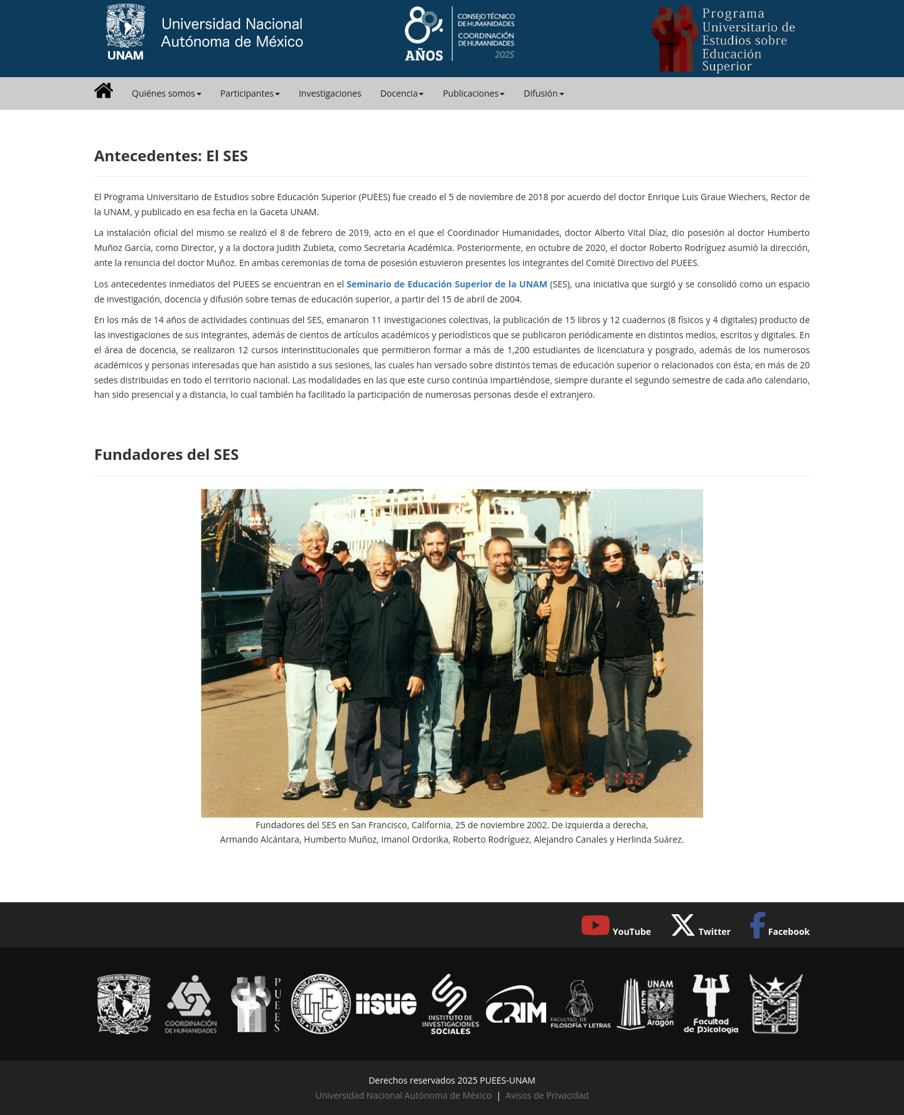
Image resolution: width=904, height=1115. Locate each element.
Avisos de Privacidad (546, 1095)
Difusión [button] (544, 93)
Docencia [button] (402, 93)
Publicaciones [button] (474, 93)
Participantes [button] (250, 93)
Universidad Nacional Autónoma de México (403, 1095)
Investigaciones (330, 93)
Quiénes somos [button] (167, 93)
